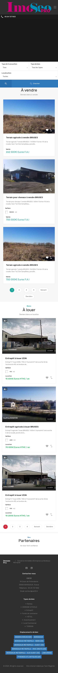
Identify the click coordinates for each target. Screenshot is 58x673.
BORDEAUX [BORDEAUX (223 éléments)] (38, 637)
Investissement (30, 620)
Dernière (29, 296)
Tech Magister (49, 666)
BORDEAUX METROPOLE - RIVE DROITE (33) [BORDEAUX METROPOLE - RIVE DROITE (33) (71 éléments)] (29, 649)
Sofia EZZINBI (8, 486)
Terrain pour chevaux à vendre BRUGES (24, 197)
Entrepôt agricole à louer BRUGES (21, 427)
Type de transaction (9, 64)
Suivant (44, 290)
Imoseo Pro (6, 562)
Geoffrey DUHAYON (10, 418)
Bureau (29, 604)
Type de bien (35, 64)
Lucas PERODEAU (10, 350)
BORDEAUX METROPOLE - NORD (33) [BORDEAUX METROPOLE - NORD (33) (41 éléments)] (29, 641)
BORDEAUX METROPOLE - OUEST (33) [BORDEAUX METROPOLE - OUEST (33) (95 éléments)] (29, 645)
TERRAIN (29, 626)
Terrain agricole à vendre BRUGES (22, 137)
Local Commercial (29, 623)
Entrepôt (29, 610)
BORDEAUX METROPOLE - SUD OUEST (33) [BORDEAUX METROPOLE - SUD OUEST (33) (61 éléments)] (23, 653)
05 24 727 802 (10, 17)
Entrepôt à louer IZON (16, 358)
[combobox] (14, 68)
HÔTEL (29, 617)
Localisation (6, 73)
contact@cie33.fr (31, 591)
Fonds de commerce (29, 613)
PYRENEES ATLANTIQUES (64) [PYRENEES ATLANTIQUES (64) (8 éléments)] (29, 657)
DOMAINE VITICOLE (29, 607)
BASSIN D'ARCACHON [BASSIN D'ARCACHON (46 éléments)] (23, 637)
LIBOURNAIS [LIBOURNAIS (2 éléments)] (47, 653)
